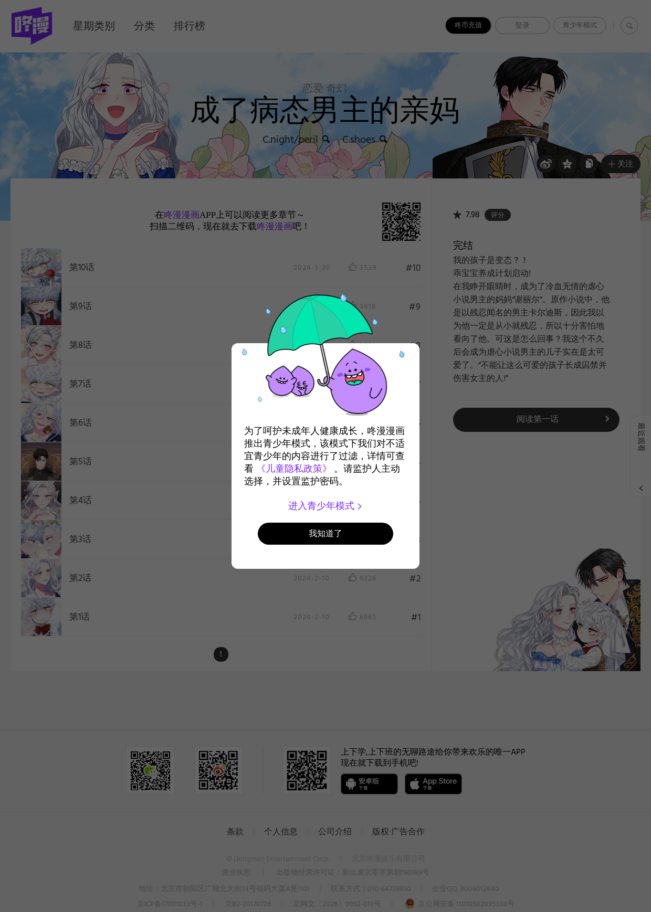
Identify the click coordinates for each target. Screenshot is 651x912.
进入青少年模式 (326, 506)
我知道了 (325, 533)
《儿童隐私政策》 (294, 468)
